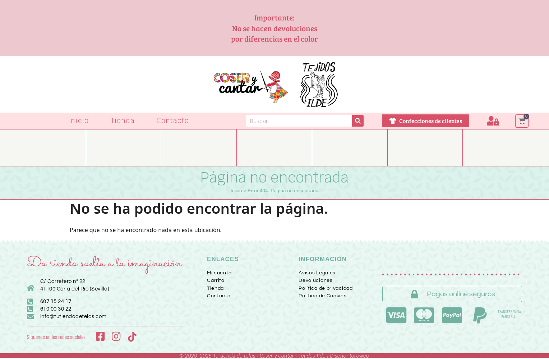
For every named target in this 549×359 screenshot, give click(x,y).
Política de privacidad (325, 288)
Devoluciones (315, 280)
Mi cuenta (219, 272)
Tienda (123, 120)
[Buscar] (358, 121)
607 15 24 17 (55, 301)
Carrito (216, 280)
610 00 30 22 (55, 309)
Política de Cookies (322, 295)
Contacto (173, 120)
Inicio (78, 120)
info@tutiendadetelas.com (73, 316)
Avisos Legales (317, 272)
